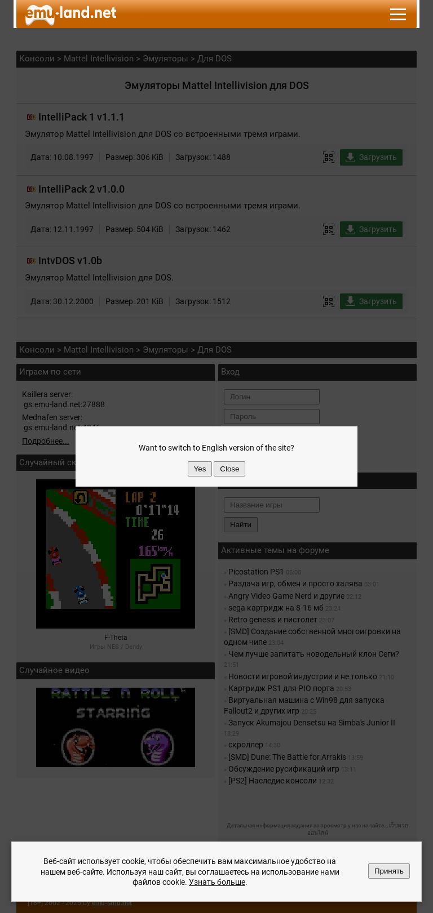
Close (229, 469)
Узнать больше (217, 882)
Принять (389, 871)
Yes (200, 469)
